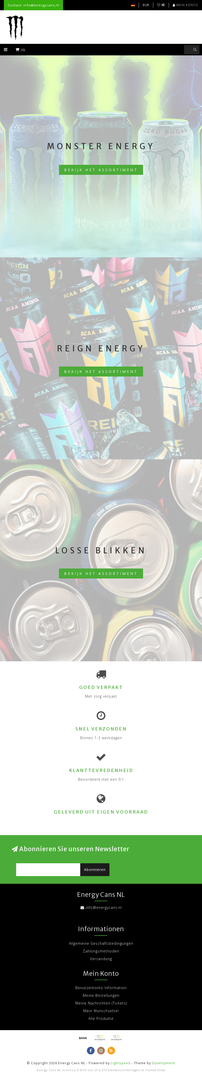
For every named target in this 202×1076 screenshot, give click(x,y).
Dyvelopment (163, 1063)
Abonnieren (95, 869)
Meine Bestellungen (101, 995)
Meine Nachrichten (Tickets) (101, 1003)
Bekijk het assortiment (101, 169)
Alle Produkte (101, 1018)
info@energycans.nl (104, 907)
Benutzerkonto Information (101, 987)
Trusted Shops (155, 1070)
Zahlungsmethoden (101, 951)
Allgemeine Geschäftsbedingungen (101, 943)
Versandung (101, 958)
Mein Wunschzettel (101, 1010)
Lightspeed (120, 1063)
